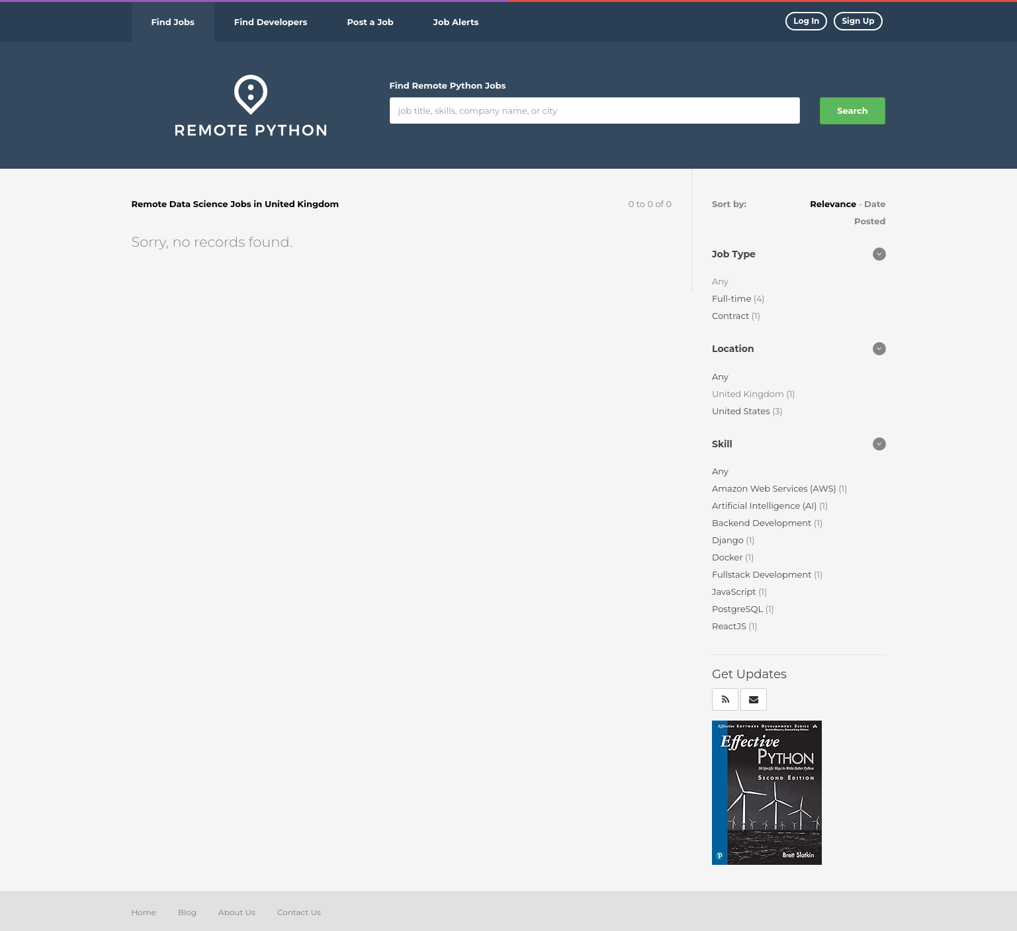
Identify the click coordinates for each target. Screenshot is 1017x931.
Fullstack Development (763, 574)
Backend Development (763, 522)
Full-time (733, 298)
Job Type (734, 254)
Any (720, 376)
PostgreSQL (738, 608)
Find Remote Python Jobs (448, 85)
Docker (728, 557)
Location (733, 349)
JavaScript (735, 591)
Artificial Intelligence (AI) (765, 505)
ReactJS (730, 626)
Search (852, 110)
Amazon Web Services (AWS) (775, 488)
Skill (722, 444)
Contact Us (299, 912)
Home (144, 912)
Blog (187, 912)
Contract (732, 315)
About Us (236, 912)
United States (742, 411)
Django (729, 540)
